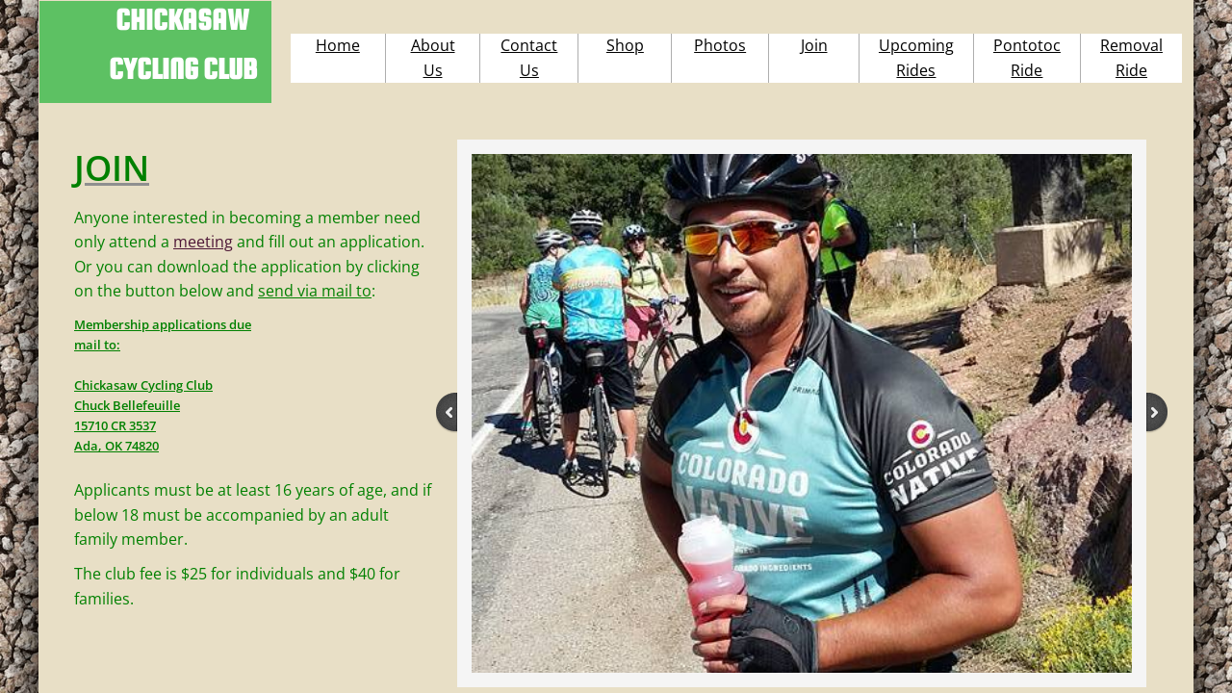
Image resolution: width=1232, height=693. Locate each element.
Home (338, 45)
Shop (625, 45)
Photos (720, 45)
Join (814, 45)
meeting (203, 241)
